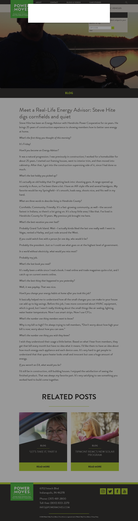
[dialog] (69, 13)
